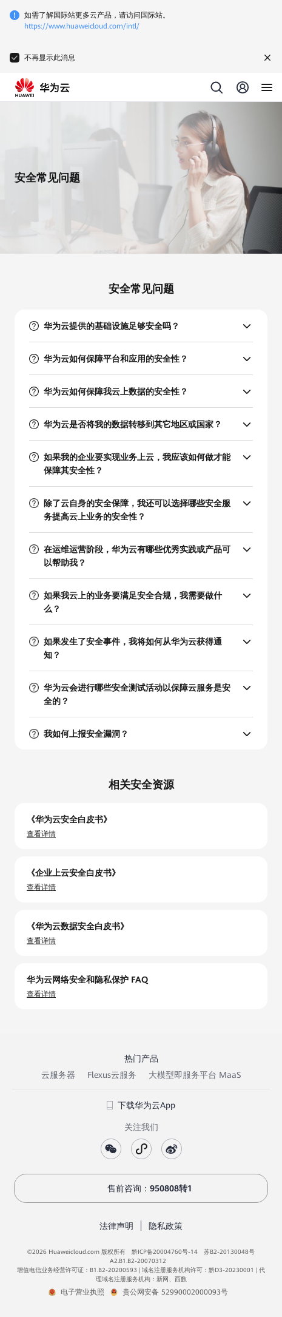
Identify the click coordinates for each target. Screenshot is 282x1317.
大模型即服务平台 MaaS (195, 1075)
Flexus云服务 (111, 1075)
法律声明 (116, 1226)
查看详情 (41, 834)
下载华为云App (141, 1105)
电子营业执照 (82, 1292)
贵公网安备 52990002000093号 (175, 1292)
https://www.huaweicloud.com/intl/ (81, 26)
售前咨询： (141, 1188)
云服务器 (58, 1075)
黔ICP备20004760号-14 (165, 1251)
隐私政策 (166, 1226)
